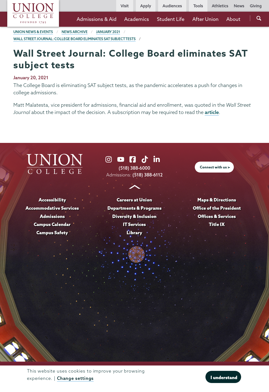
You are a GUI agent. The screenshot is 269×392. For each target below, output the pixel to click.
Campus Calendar (52, 224)
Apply (145, 5)
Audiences (172, 5)
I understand (224, 377)
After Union (205, 19)
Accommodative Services (52, 208)
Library (134, 232)
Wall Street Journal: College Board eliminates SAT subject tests (75, 39)
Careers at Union (134, 200)
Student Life (170, 19)
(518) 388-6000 (134, 168)
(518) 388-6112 (147, 175)
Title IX (217, 224)
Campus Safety (52, 232)
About (233, 19)
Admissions (52, 216)
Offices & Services (217, 216)
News (239, 5)
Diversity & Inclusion (134, 216)
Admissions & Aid (96, 19)
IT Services (134, 224)
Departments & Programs (134, 208)
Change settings (75, 378)
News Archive (75, 32)
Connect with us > (215, 167)
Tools (198, 5)
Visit (125, 5)
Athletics (220, 5)
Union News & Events (33, 32)
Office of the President (217, 208)
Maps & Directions (216, 200)
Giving (256, 5)
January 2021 (108, 32)
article (212, 112)
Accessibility (52, 200)
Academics (136, 19)
